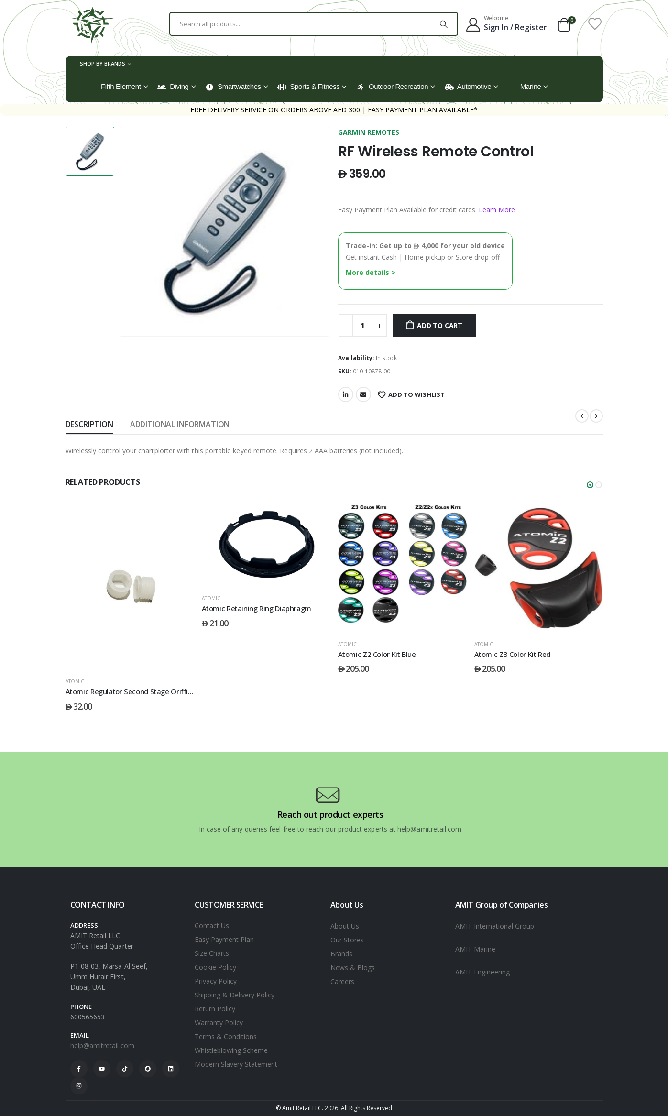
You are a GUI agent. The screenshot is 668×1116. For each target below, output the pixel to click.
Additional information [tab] (180, 424)
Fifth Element (121, 86)
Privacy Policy (216, 980)
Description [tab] (89, 424)
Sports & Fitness (308, 86)
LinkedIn (345, 394)
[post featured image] (130, 586)
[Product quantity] (362, 325)
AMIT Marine (475, 948)
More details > (370, 272)
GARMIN (352, 132)
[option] (90, 151)
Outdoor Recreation (392, 86)
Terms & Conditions (226, 1036)
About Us (344, 925)
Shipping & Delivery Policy (234, 994)
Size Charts (212, 953)
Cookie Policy (215, 967)
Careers (342, 981)
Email (363, 394)
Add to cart (439, 325)
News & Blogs (352, 967)
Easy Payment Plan (224, 939)
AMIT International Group (494, 925)
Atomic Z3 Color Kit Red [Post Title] (512, 654)
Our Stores (347, 939)
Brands (341, 953)
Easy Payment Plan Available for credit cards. (426, 209)
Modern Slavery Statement (236, 1064)
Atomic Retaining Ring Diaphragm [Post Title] (256, 608)
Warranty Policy (219, 1022)
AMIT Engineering (482, 971)
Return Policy (215, 1008)
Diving (172, 86)
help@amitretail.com (102, 1045)
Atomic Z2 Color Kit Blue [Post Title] (377, 654)
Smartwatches (233, 86)
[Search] (443, 24)
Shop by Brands (102, 63)
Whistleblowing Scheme (231, 1050)
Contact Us (212, 925)
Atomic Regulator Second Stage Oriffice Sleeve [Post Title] (142, 691)
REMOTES (383, 132)
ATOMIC (75, 681)
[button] (590, 485)
